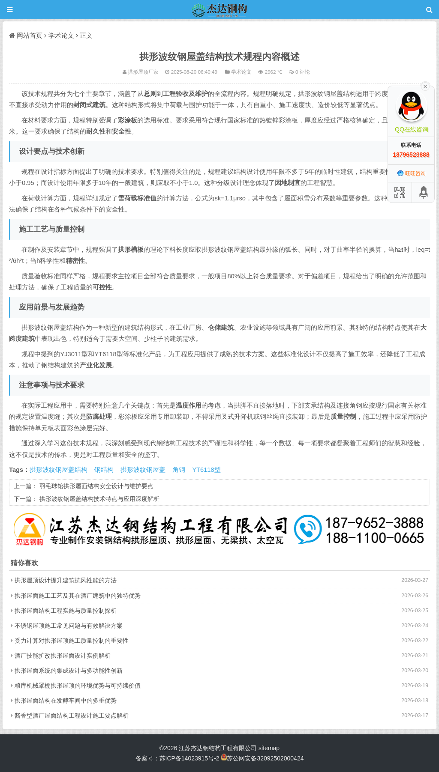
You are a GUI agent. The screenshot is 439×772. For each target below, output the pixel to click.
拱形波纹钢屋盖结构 (58, 469)
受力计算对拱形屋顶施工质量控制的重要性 (72, 640)
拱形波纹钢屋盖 (142, 469)
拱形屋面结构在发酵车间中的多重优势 (66, 700)
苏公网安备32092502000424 (265, 758)
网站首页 (29, 35)
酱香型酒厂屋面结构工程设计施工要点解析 (72, 715)
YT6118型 (206, 469)
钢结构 (104, 469)
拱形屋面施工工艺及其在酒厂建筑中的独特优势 (78, 595)
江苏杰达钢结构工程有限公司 (218, 748)
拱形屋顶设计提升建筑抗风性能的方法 (66, 580)
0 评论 (302, 72)
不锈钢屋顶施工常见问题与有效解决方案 (69, 625)
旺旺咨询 (411, 173)
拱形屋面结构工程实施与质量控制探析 (66, 610)
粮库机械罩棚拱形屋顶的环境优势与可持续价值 (78, 685)
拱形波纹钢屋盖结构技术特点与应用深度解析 (99, 498)
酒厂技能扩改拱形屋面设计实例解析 (63, 655)
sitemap (269, 748)
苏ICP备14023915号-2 (189, 758)
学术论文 (61, 35)
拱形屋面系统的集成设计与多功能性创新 (69, 670)
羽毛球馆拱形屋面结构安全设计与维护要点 (96, 486)
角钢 (178, 469)
